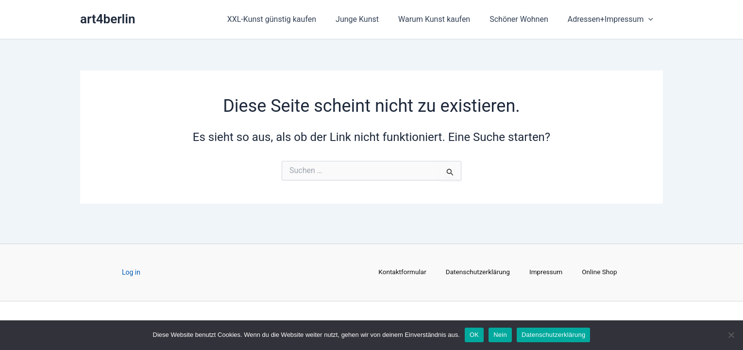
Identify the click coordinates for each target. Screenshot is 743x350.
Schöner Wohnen (524, 19)
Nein (500, 334)
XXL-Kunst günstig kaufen (289, 19)
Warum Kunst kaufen (444, 19)
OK (474, 334)
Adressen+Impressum (612, 19)
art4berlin (107, 19)
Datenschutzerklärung (477, 273)
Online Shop (602, 273)
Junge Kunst (370, 19)
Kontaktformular (400, 273)
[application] (650, 19)
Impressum (547, 273)
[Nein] (731, 335)
